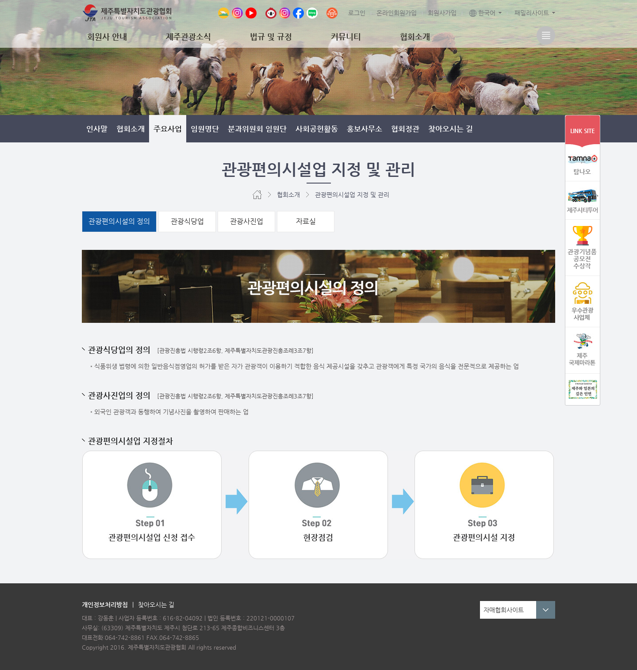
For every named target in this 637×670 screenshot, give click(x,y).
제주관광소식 (188, 36)
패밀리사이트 (531, 12)
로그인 (356, 12)
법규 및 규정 (271, 36)
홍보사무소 (364, 128)
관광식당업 (187, 221)
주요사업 (167, 128)
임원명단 (205, 128)
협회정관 (405, 128)
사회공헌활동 (316, 128)
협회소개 (415, 36)
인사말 (96, 128)
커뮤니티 (346, 36)
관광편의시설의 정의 (119, 221)
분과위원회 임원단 (257, 128)
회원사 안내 (107, 36)
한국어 (482, 12)
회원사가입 (442, 12)
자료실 (306, 221)
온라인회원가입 (396, 12)
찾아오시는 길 (450, 128)
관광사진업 (246, 221)
